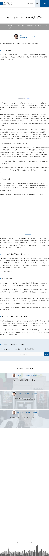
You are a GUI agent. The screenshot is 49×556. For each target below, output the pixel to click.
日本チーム (30, 3)
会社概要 (18, 542)
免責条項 (30, 542)
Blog (37, 3)
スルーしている (9, 303)
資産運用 (33, 36)
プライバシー (24, 542)
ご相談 (44, 3)
